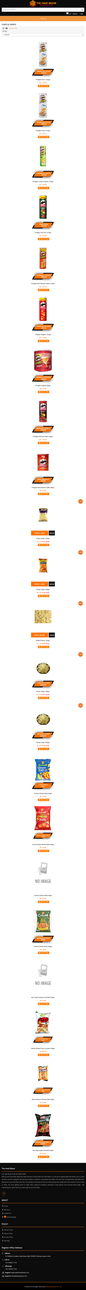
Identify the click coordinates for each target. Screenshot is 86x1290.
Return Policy (8, 1233)
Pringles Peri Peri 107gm (43, 232)
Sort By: (4, 31)
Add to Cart (43, 86)
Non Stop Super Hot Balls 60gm (43, 1150)
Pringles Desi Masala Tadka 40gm (43, 487)
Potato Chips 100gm (43, 538)
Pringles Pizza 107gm (43, 79)
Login (81, 14)
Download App (10, 1216)
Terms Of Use (8, 1230)
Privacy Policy (8, 1237)
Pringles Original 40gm (43, 385)
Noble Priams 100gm (43, 640)
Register (74, 14)
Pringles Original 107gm (43, 334)
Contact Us (7, 1213)
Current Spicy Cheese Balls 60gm (43, 844)
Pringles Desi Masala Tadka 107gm (43, 283)
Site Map (7, 1241)
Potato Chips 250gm (43, 691)
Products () (13, 28)
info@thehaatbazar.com (16, 1276)
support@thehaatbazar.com (17, 1273)
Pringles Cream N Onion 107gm (43, 181)
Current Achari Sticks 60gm (43, 946)
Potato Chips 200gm (43, 589)
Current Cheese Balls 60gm (43, 793)
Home (6, 1206)
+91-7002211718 (11, 1261)
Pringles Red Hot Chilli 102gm (43, 436)
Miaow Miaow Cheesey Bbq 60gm (43, 1099)
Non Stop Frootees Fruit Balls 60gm (43, 997)
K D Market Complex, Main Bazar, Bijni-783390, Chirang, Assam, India (27, 1254)
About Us (7, 1210)
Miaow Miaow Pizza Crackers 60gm (43, 1048)
